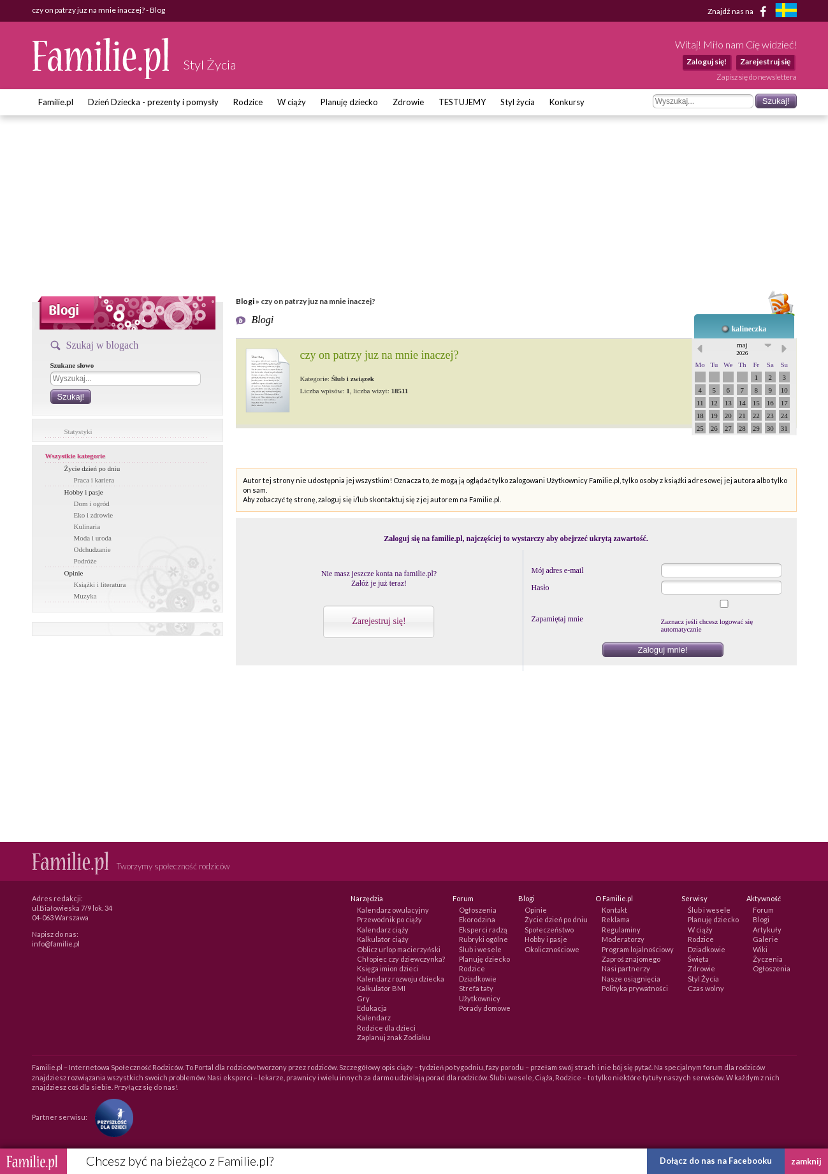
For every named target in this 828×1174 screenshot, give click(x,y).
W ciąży (291, 102)
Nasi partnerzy (626, 968)
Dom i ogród (92, 503)
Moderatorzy (623, 939)
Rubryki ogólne (483, 939)
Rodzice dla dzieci (386, 1028)
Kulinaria (87, 526)
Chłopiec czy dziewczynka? (401, 959)
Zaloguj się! (706, 61)
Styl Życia (703, 979)
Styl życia (517, 102)
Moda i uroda (93, 538)
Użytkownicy (479, 998)
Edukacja (372, 1008)
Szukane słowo (72, 365)
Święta (698, 959)
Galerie (765, 939)
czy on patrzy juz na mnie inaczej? (379, 355)
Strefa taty (476, 988)
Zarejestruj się (765, 61)
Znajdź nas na (739, 11)
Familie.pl (55, 102)
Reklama (616, 919)
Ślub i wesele (480, 949)
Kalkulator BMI (381, 988)
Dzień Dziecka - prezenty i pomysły (153, 102)
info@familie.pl (56, 943)
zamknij (806, 1161)
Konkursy (567, 102)
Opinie (74, 573)
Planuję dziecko (349, 102)
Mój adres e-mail (558, 570)
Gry (363, 998)
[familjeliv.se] (786, 11)
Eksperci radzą (483, 929)
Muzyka (85, 596)
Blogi (245, 301)
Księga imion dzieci (388, 968)
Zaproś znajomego (631, 959)
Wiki (760, 949)
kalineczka (749, 328)
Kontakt (614, 910)
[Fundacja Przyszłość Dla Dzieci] (111, 1116)
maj (742, 348)
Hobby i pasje (83, 492)
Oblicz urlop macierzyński (398, 949)
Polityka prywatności (635, 988)
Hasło (540, 587)
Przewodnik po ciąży (389, 919)
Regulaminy (621, 929)
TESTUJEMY (462, 102)
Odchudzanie (92, 549)
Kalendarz (374, 1017)
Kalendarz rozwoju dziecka (400, 979)
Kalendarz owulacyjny (393, 910)
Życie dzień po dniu (92, 468)
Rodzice (248, 102)
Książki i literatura (100, 584)
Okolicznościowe (552, 949)
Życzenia (768, 959)
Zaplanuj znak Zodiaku (393, 1037)
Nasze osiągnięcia (631, 979)
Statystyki (78, 431)
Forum (763, 910)
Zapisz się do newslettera (756, 77)
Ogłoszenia (478, 910)
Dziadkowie (478, 979)
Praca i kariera (94, 480)
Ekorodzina (477, 919)
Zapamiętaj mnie (557, 618)
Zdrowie (408, 102)
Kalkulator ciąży (383, 939)
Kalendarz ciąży (383, 929)
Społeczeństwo (549, 929)
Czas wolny (706, 988)
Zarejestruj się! (378, 621)
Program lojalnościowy (638, 949)
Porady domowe (485, 1008)
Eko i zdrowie (93, 515)
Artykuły (767, 929)
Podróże (85, 561)
